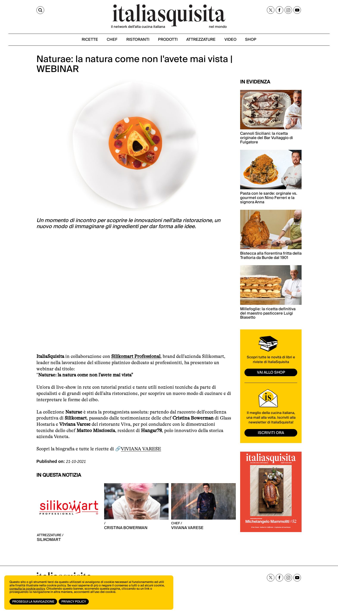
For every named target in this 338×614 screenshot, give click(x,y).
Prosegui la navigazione (33, 601)
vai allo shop (271, 373)
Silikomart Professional (135, 357)
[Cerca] (40, 10)
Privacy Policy (74, 601)
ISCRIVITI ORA (271, 433)
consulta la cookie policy (27, 589)
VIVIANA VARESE (141, 449)
